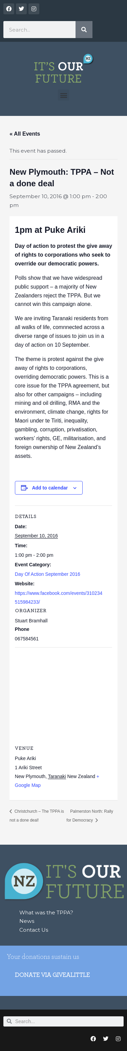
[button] (63, 95)
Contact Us (33, 930)
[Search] (84, 29)
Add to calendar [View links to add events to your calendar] (50, 487)
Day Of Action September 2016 (47, 574)
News (26, 921)
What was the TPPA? (46, 912)
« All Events (24, 134)
